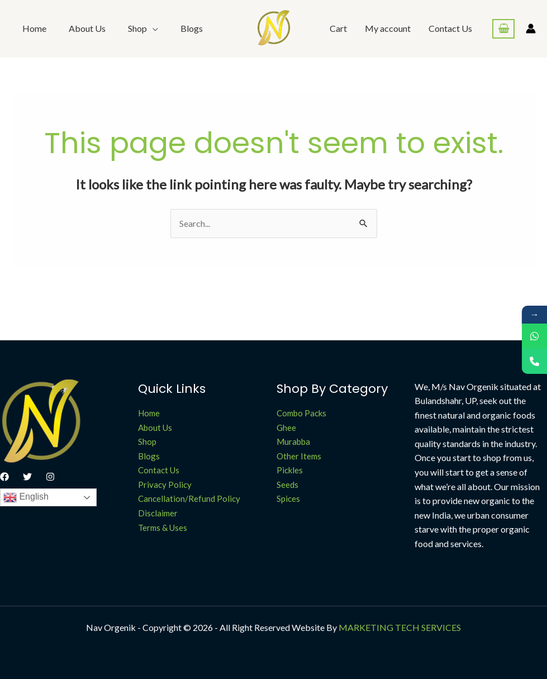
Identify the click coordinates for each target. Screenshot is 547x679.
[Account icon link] (531, 28)
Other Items (299, 456)
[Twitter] (27, 476)
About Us (87, 28)
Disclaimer (158, 513)
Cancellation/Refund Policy (189, 498)
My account (388, 28)
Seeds (287, 484)
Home (34, 28)
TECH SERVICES (428, 627)
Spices (288, 498)
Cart (338, 28)
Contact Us (450, 28)
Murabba (293, 441)
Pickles (290, 470)
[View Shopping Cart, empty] (503, 29)
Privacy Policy (165, 484)
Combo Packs (301, 413)
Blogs (191, 28)
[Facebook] (4, 476)
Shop (147, 441)
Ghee (286, 427)
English (26, 497)
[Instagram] (50, 476)
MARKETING (366, 627)
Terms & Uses (162, 528)
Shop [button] (137, 28)
